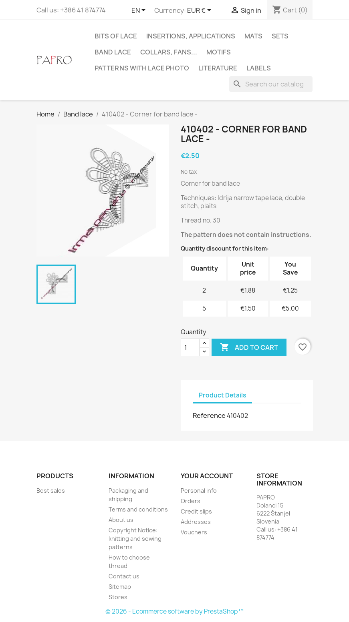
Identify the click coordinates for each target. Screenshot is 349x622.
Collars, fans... (168, 52)
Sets (280, 36)
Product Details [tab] (222, 395)
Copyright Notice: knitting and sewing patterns (135, 538)
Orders (190, 501)
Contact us (124, 576)
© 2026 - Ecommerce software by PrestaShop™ (174, 611)
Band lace (113, 52)
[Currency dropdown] (200, 11)
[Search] (271, 84)
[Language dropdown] (139, 11)
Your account (207, 476)
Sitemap (120, 586)
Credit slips (196, 511)
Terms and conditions (138, 509)
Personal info (199, 490)
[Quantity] (190, 347)
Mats (253, 36)
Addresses (196, 522)
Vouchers (194, 532)
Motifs (218, 52)
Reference (209, 415)
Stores (118, 597)
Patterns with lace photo (142, 68)
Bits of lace (116, 36)
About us (121, 520)
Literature (217, 68)
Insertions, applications (190, 36)
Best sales (50, 490)
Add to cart (249, 347)
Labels (258, 68)
